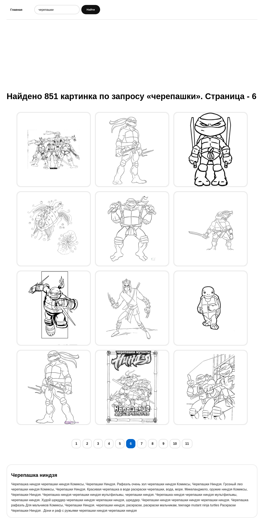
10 (185, 446)
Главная (17, 10)
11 (198, 446)
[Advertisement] (132, 56)
